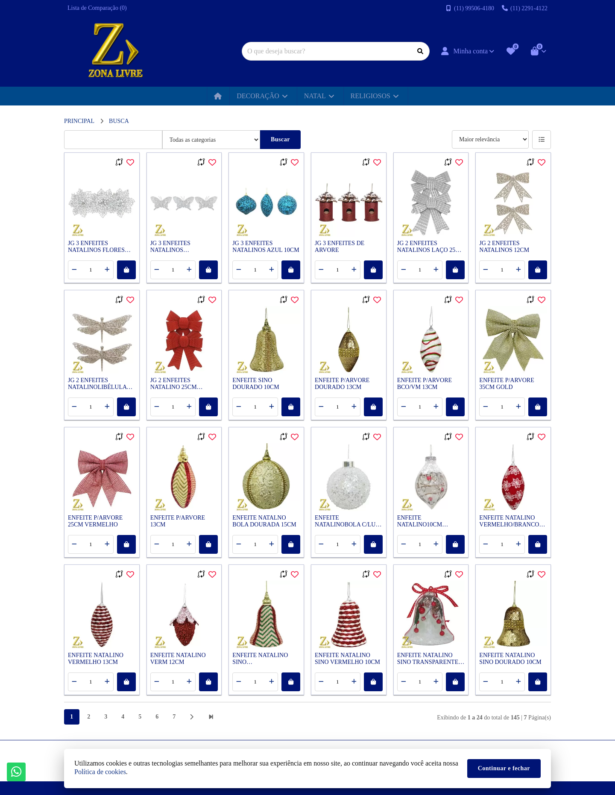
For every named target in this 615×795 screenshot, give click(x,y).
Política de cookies (100, 771)
